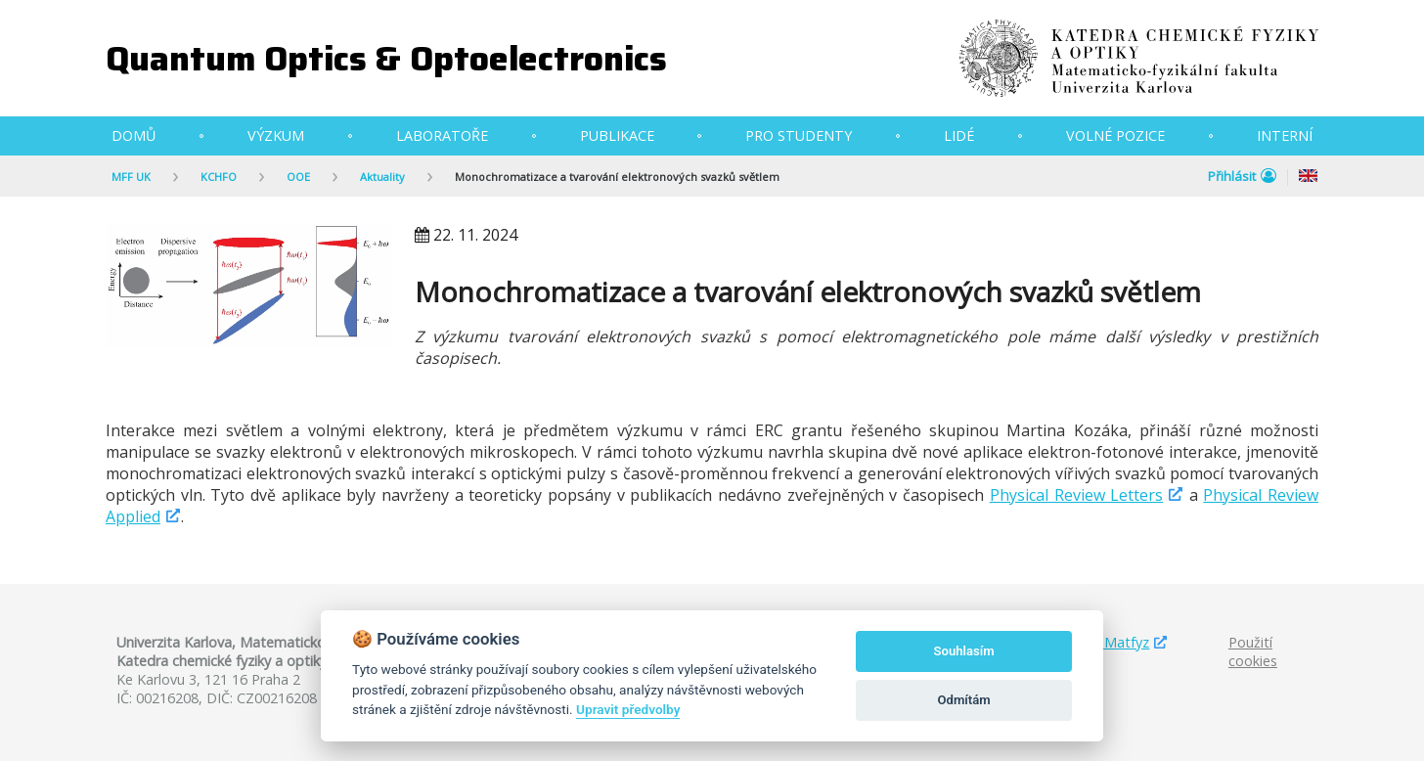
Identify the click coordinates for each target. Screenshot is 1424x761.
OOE (298, 176)
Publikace (617, 135)
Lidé (959, 135)
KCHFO (218, 176)
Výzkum (275, 135)
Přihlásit (1242, 176)
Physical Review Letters (1076, 495)
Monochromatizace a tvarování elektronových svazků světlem (617, 176)
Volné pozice (1115, 135)
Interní (1285, 135)
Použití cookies (1252, 651)
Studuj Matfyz (1103, 642)
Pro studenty (798, 135)
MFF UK (131, 176)
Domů (133, 135)
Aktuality (382, 176)
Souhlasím (964, 651)
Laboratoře (442, 135)
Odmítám (964, 700)
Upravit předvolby (628, 709)
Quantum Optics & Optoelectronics (386, 58)
